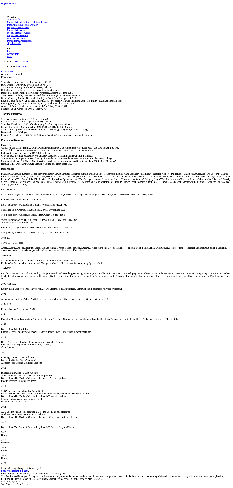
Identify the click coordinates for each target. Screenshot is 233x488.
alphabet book (14, 43)
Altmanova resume (16, 38)
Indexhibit (22, 66)
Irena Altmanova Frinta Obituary (22, 24)
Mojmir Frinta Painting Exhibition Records (27, 22)
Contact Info (13, 54)
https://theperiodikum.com (14, 471)
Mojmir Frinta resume (17, 35)
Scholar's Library (15, 19)
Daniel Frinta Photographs (19, 41)
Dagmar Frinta (22, 61)
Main (9, 56)
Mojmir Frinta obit (16, 30)
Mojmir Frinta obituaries (19, 32)
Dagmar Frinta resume (18, 27)
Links (9, 51)
